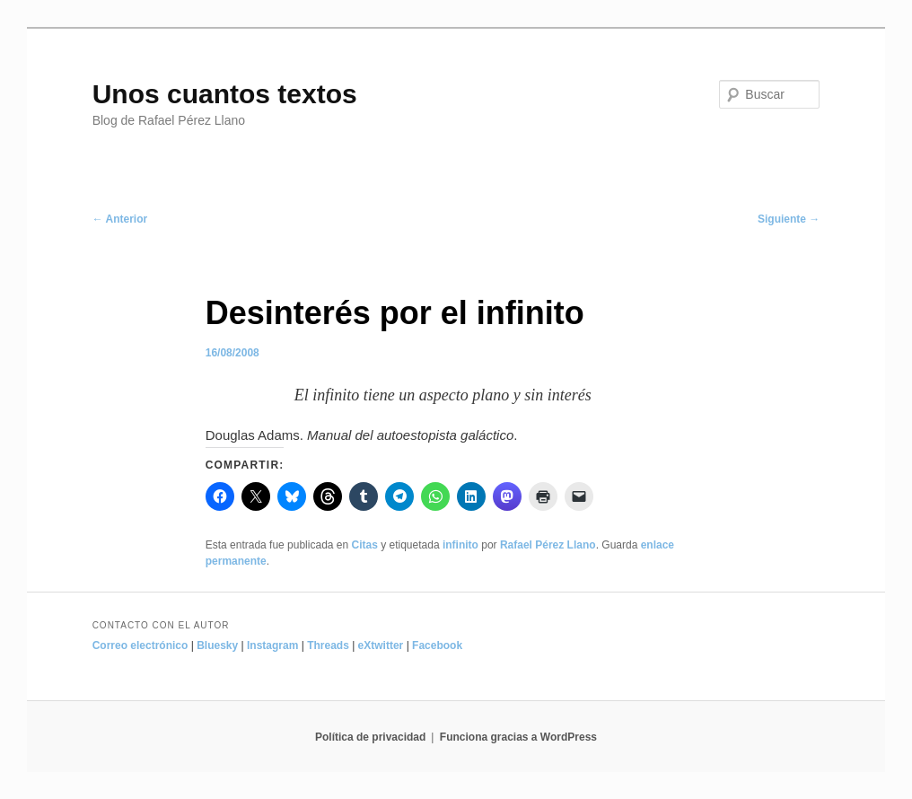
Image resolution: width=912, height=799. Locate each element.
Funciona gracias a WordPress (518, 737)
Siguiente (789, 219)
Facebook (437, 645)
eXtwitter (381, 645)
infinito (460, 545)
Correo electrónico (140, 645)
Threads (328, 645)
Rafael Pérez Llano (548, 545)
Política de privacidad (370, 737)
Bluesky (217, 645)
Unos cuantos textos (224, 94)
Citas (365, 545)
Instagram (272, 645)
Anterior (120, 219)
